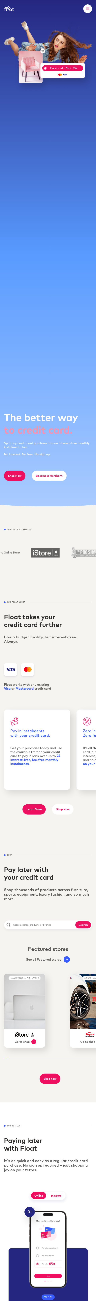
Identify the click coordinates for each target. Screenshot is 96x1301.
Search (83, 925)
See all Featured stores (48, 959)
